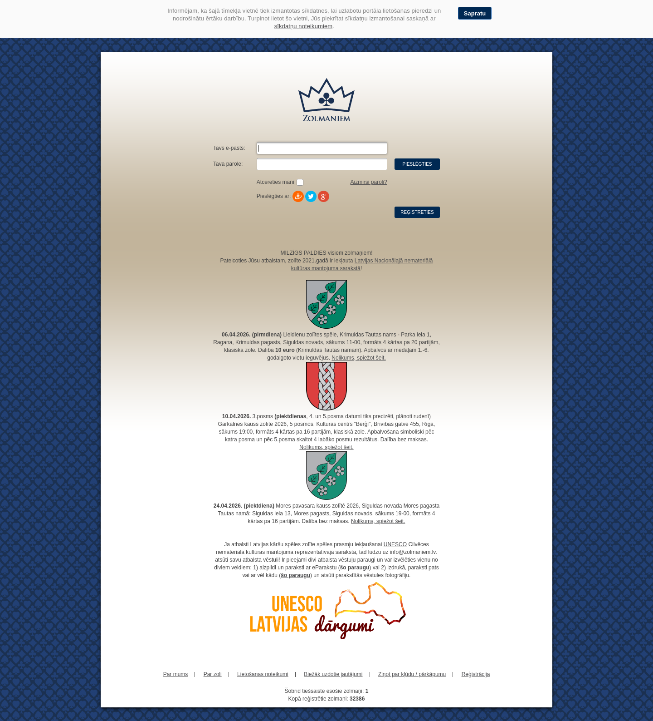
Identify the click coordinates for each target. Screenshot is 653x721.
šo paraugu (355, 567)
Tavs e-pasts (228, 148)
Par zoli (213, 674)
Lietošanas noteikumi (262, 674)
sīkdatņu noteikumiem (303, 26)
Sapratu (475, 13)
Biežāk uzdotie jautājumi (333, 674)
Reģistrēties (417, 212)
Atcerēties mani (275, 182)
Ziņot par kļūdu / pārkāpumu (412, 674)
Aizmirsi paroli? (368, 182)
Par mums (175, 674)
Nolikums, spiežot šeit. (358, 358)
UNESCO (395, 544)
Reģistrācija (476, 674)
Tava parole (227, 164)
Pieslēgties (417, 164)
